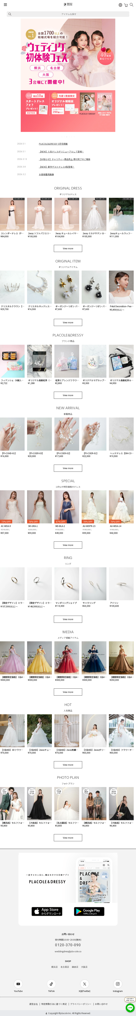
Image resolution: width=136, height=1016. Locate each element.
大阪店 (84, 967)
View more (68, 248)
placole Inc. (66, 1013)
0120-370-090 (68, 945)
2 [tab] (64, 137)
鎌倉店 (75, 967)
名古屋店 (65, 967)
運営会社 (33, 1003)
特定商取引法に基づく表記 (54, 1003)
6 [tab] (74, 137)
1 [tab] (62, 137)
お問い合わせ (101, 1003)
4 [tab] (69, 137)
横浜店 (54, 967)
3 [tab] (67, 137)
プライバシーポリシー (80, 1003)
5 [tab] (72, 137)
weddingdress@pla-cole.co (68, 951)
